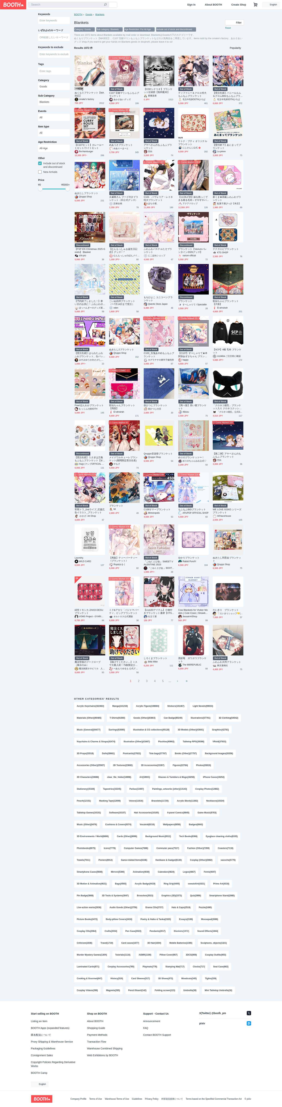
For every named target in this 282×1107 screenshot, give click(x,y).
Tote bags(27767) (158, 753)
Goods (88, 14)
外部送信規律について (172, 1099)
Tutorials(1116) (122, 955)
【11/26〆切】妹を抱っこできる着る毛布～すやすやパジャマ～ (193, 199)
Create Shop (238, 4)
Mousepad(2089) (209, 919)
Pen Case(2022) (133, 931)
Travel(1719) (107, 943)
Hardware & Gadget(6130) (168, 860)
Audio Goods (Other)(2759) (123, 907)
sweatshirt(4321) (196, 883)
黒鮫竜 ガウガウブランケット (192, 660)
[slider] (40, 189)
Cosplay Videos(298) (87, 990)
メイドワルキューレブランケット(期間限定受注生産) (123, 459)
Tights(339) (211, 978)
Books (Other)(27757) (186, 753)
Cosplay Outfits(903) (215, 955)
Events (42, 111)
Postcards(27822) (132, 753)
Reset (228, 28)
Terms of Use (95, 1099)
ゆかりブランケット (188, 557)
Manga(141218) (120, 706)
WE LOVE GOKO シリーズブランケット (227, 511)
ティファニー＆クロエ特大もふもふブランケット (192, 94)
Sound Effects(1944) (207, 931)
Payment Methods (97, 1034)
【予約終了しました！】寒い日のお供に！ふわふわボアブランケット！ (89, 303)
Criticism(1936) (84, 943)
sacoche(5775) (228, 860)
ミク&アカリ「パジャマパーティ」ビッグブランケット (124, 611)
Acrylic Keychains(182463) (90, 706)
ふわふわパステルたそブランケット (158, 250)
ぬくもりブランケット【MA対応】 (89, 94)
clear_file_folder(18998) (119, 777)
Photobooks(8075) (86, 848)
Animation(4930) (141, 872)
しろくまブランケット (155, 658)
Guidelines (137, 1099)
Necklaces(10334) (215, 801)
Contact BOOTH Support (157, 1034)
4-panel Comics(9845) (178, 812)
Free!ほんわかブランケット (89, 405)
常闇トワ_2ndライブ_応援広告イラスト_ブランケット (90, 511)
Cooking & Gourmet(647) (89, 978)
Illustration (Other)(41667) (137, 741)
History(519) (116, 978)
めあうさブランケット (121, 145)
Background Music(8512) (158, 836)
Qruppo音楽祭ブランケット (158, 453)
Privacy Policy (151, 1099)
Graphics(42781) (220, 729)
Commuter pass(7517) (167, 848)
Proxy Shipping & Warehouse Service (52, 1041)
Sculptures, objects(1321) (214, 943)
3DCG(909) (191, 955)
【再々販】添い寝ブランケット (192, 407)
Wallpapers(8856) (172, 824)
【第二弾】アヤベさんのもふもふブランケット (227, 455)
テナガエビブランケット (226, 249)
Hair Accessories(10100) (146, 812)
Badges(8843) (196, 824)
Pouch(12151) (84, 801)
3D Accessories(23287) (152, 765)
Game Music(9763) (207, 812)
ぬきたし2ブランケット (121, 349)
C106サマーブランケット (157, 509)
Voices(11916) (136, 801)
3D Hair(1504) (154, 943)
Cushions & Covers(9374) (118, 824)
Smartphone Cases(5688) (90, 872)
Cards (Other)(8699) (127, 836)
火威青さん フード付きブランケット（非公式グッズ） (123, 198)
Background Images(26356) (219, 753)
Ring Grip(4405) (172, 883)
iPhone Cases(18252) (213, 777)
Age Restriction (47, 142)
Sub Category (46, 95)
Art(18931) (144, 777)
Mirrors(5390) (117, 872)
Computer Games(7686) (136, 848)
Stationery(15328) (86, 789)
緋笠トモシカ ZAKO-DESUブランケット (89, 611)
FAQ (145, 1028)
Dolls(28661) (108, 753)
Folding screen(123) (165, 990)
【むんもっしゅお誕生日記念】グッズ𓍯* (123, 250)
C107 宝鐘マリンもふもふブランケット (124, 94)
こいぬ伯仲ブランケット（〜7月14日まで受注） (122, 302)
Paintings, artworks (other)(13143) (169, 789)
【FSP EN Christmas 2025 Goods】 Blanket (90, 250)
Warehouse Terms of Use (117, 1099)
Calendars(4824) (166, 872)
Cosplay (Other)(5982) (201, 860)
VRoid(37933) (219, 741)
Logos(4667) (189, 872)
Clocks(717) (199, 966)
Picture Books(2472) (87, 919)
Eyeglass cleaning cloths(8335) (222, 836)
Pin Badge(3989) (85, 895)
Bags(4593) (120, 883)
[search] (105, 4)
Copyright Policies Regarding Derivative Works (53, 1064)
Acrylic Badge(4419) (145, 883)
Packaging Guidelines (43, 1048)
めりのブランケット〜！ (191, 457)
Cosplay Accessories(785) (121, 966)
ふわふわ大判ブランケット (227, 662)
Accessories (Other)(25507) (91, 765)
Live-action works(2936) (89, 907)
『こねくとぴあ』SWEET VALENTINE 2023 (158, 563)
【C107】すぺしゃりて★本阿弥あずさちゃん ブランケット (192, 355)
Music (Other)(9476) (87, 824)
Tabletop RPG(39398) (193, 741)
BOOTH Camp (39, 1072)
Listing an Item (39, 1021)
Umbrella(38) (190, 990)
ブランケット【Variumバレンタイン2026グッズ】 (192, 250)
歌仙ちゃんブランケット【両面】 (122, 407)
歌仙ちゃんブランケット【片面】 (226, 302)
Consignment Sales (42, 1055)
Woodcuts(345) (189, 978)
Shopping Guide (96, 1028)
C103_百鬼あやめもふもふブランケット (159, 355)
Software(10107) (117, 812)
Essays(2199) (186, 919)
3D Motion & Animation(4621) (92, 883)
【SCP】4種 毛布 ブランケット (227, 351)
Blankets (99, 14)
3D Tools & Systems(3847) (115, 895)
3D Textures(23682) (123, 765)
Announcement (151, 1021)
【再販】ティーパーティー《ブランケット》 (123, 559)
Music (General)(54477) (88, 729)
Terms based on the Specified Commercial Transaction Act (214, 1099)
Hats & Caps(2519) (181, 907)
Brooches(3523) (145, 895)
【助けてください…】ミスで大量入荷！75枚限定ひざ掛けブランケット (123, 664)
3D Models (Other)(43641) (191, 729)
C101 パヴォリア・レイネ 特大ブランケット (159, 198)
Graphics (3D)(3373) (172, 895)
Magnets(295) (113, 990)
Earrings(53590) (117, 729)
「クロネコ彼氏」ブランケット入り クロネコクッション (227, 407)
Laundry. (79, 557)
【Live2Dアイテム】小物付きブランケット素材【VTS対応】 (159, 612)
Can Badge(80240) (173, 718)
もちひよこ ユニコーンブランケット (158, 299)
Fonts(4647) (210, 872)
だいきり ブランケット (226, 610)
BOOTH (78, 14)
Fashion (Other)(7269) (198, 848)
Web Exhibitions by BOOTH (102, 1055)
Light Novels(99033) (203, 706)
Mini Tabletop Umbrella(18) (218, 990)
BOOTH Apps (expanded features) (50, 1028)
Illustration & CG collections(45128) (151, 729)
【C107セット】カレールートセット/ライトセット (89, 146)
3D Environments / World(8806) (93, 836)
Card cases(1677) (130, 943)
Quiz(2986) (195, 895)
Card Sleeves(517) (140, 978)
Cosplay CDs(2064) (86, 931)
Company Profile (78, 1099)
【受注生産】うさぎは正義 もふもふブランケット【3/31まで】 (90, 459)
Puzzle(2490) (205, 907)
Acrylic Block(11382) (187, 801)
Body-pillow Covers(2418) (119, 919)
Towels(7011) (83, 860)
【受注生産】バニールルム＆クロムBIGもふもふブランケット (228, 94)
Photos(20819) (203, 765)
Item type (43, 126)
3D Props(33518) (85, 753)
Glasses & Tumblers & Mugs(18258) (176, 777)
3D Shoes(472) (165, 978)
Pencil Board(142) (137, 990)
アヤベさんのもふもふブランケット (158, 146)
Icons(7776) (110, 848)
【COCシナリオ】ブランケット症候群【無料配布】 (158, 91)
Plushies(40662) (166, 741)
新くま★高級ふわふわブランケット (227, 198)
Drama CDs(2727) (154, 907)
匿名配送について (41, 1034)
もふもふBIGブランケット (192, 509)
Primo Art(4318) (221, 883)
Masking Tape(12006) (110, 801)
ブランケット (185, 301)
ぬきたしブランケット (86, 193)
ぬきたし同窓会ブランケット (227, 559)
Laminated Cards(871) (88, 966)
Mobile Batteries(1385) (180, 943)
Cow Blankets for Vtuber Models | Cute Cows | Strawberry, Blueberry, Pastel (193, 612)
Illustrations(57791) (200, 718)
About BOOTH (213, 4)
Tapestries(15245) (112, 789)
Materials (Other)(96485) (89, 718)
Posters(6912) (105, 860)
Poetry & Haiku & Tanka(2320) (155, 919)
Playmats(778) (150, 966)
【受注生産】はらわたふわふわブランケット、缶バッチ (89, 355)
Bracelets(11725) (160, 801)
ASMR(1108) (145, 955)
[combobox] (68, 5)
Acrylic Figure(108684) (147, 706)
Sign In (191, 4)
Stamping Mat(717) (175, 966)
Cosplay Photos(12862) (207, 789)
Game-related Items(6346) (134, 860)
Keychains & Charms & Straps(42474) (96, 741)
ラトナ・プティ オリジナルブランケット (192, 143)
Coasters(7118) (225, 848)
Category (43, 80)
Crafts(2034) (111, 931)
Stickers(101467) (176, 706)
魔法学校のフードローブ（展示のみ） (88, 663)
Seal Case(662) (220, 966)
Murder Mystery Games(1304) (92, 955)
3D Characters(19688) (88, 777)
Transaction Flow (96, 1041)
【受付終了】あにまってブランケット (227, 146)
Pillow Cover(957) (169, 955)
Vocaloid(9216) (147, 824)
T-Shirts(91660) (117, 718)
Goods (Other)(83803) (144, 718)
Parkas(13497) (136, 789)
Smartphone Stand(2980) (222, 895)
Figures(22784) (180, 765)
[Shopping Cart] (255, 4)
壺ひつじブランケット (155, 405)
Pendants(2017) (158, 931)
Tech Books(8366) (188, 836)
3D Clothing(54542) (228, 718)
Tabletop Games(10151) (89, 812)
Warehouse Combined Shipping (104, 1048)
